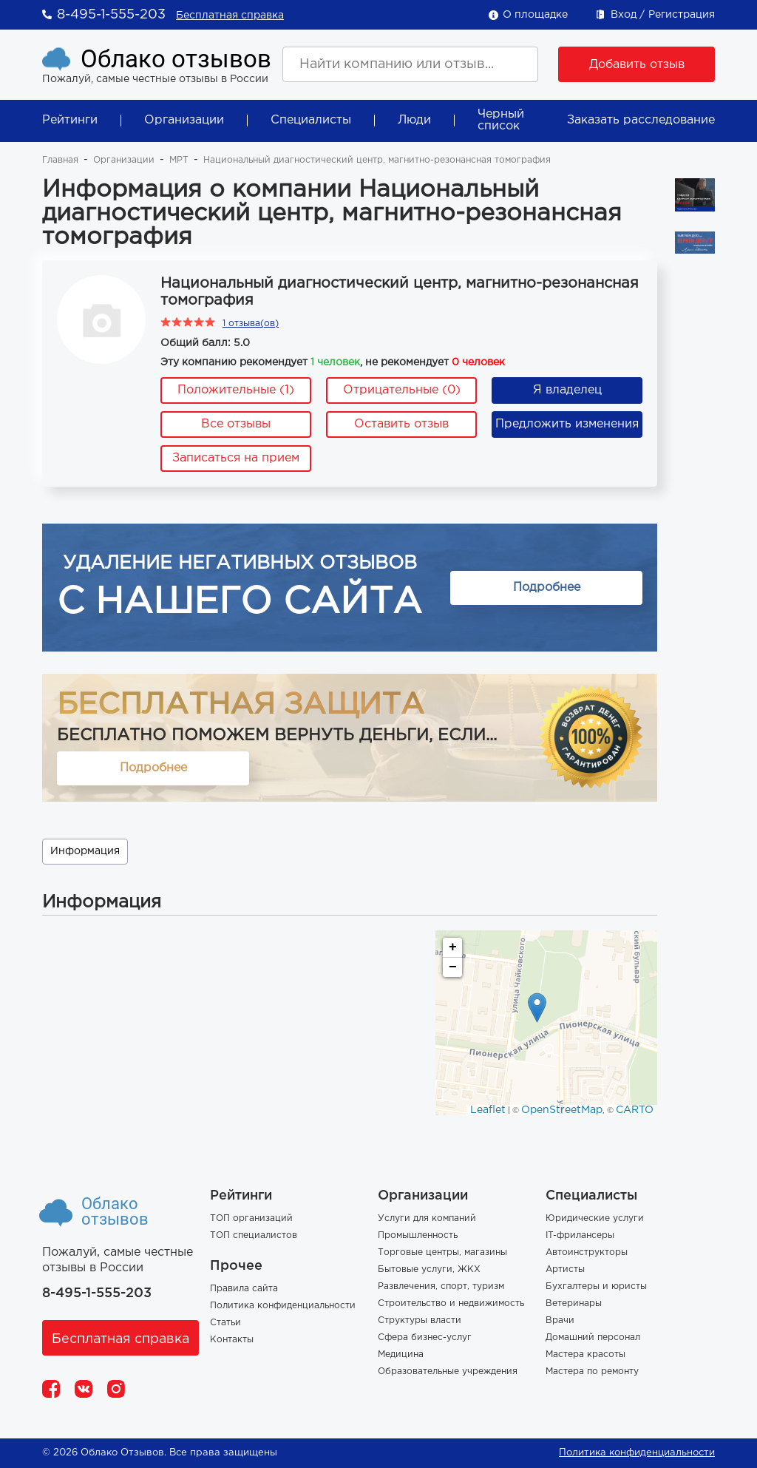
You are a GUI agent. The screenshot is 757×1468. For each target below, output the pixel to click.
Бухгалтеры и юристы (596, 1286)
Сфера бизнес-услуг (425, 1337)
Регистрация (681, 14)
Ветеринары (574, 1303)
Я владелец (567, 390)
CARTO (635, 1110)
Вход (624, 14)
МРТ (179, 160)
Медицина (401, 1354)
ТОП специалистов (253, 1235)
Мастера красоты (585, 1354)
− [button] (453, 967)
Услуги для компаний (427, 1218)
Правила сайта (244, 1289)
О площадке (535, 14)
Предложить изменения (567, 424)
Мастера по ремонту (592, 1371)
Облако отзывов (176, 59)
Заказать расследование (641, 120)
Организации (184, 120)
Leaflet (488, 1110)
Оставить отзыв (401, 424)
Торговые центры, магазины (442, 1252)
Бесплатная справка (230, 15)
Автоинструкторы (587, 1252)
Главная (60, 160)
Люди (414, 120)
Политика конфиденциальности (283, 1306)
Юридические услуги (595, 1218)
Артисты (565, 1269)
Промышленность (418, 1235)
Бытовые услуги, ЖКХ (429, 1269)
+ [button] (453, 947)
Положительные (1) (235, 390)
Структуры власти (419, 1320)
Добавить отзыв (637, 64)
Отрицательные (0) (402, 390)
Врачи (560, 1320)
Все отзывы (236, 424)
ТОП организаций (251, 1218)
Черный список (501, 120)
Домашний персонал (593, 1337)
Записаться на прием (235, 458)
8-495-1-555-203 (111, 15)
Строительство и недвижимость (451, 1303)
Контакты (232, 1340)
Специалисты (311, 120)
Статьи (225, 1323)
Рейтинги (70, 120)
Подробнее (546, 587)
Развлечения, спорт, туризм (441, 1286)
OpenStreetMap (561, 1110)
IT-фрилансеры (580, 1235)
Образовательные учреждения (447, 1371)
